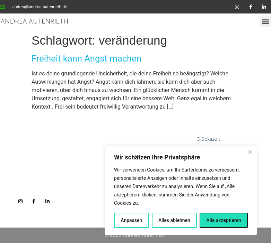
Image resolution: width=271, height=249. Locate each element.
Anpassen (131, 220)
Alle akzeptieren (223, 220)
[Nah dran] (250, 152)
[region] (181, 190)
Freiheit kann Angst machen (86, 58)
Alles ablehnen (174, 220)
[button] (265, 21)
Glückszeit (208, 139)
